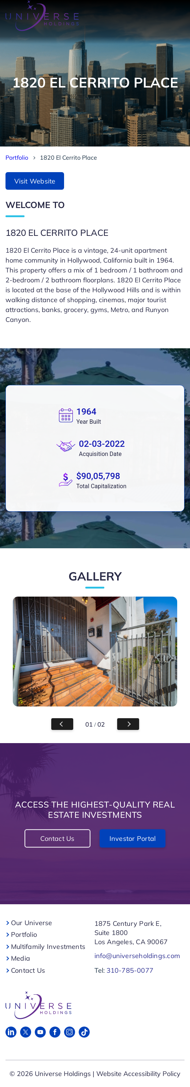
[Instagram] (69, 1032)
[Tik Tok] (84, 1032)
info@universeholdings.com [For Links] (137, 955)
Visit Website (35, 181)
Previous (62, 724)
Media (20, 958)
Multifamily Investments (48, 946)
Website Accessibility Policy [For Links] (138, 1073)
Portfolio (16, 157)
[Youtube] (40, 1032)
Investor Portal (132, 838)
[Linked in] (10, 1032)
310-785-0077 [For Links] (130, 970)
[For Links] (92, 1005)
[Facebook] (54, 1032)
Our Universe (31, 923)
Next (128, 724)
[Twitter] (25, 1032)
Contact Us (57, 838)
